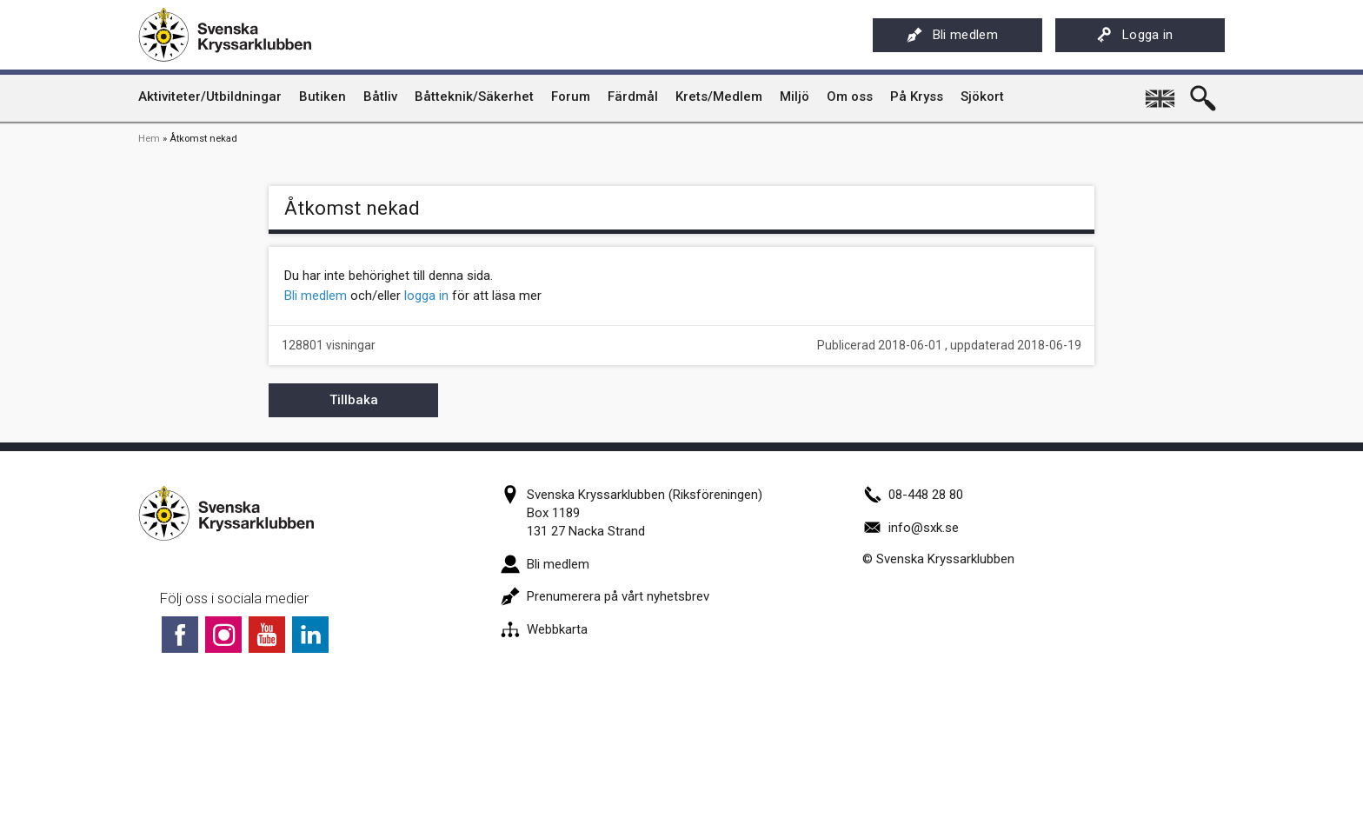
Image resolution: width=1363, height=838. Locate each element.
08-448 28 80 (912, 494)
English (1161, 92)
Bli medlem (952, 35)
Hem (149, 138)
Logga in (1135, 35)
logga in (426, 295)
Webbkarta (544, 629)
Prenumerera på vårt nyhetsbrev (605, 596)
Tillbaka (353, 400)
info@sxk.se (910, 527)
